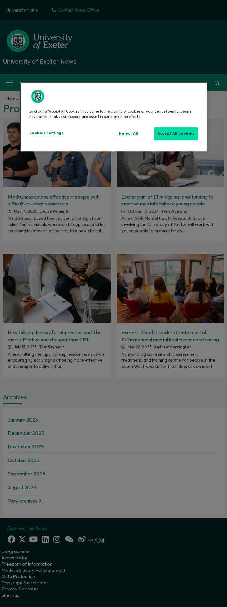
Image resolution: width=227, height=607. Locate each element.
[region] (113, 116)
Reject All (128, 133)
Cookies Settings (46, 133)
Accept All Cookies (175, 133)
